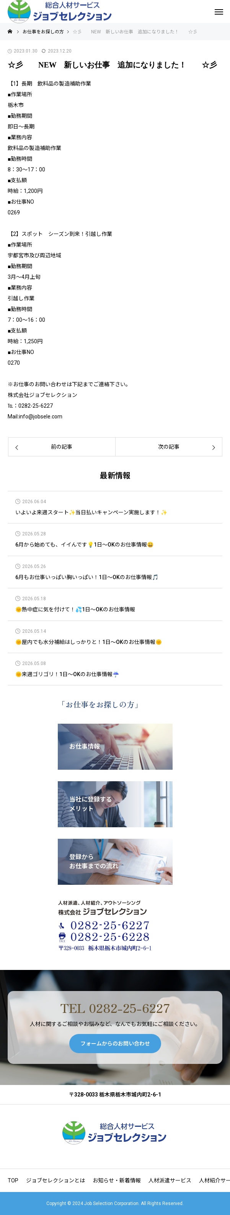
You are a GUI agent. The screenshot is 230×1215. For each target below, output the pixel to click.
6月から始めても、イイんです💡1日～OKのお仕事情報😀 (84, 545)
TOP (13, 1180)
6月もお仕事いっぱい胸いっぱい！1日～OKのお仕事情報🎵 (86, 577)
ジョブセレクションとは (55, 1180)
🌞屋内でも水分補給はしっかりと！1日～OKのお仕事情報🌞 (88, 642)
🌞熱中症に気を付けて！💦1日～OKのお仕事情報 (75, 609)
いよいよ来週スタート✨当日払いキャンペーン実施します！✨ (91, 512)
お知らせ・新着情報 (117, 1180)
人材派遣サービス (169, 1180)
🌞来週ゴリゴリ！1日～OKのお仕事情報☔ (67, 674)
